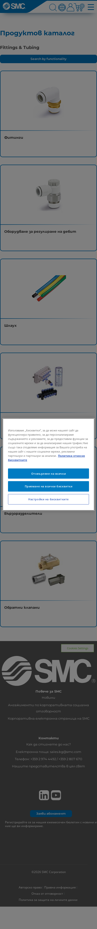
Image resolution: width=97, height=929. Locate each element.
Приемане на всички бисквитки (48, 486)
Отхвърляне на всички (48, 473)
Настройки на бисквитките (48, 499)
